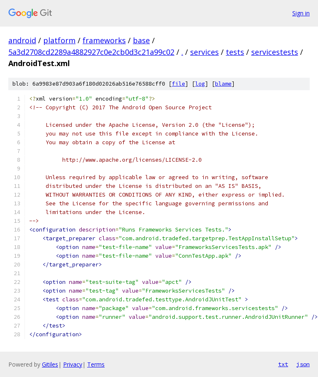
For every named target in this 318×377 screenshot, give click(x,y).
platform (59, 40)
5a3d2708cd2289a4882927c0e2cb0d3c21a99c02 (91, 52)
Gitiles (50, 364)
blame (223, 83)
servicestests (274, 52)
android (22, 40)
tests (235, 52)
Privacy (72, 364)
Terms (96, 364)
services (204, 52)
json (303, 364)
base (141, 40)
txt (283, 364)
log (200, 83)
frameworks (104, 40)
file (178, 83)
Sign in (301, 13)
